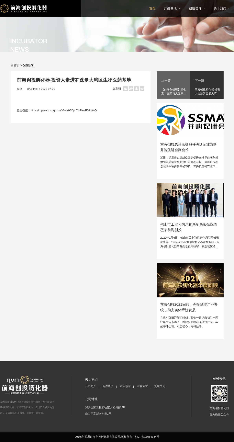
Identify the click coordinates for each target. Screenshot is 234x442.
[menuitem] (90, 386)
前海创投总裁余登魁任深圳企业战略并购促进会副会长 (188, 147)
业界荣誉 (142, 386)
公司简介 (90, 386)
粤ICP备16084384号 (146, 436)
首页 (152, 8)
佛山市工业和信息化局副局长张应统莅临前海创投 (188, 227)
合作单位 (107, 386)
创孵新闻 (28, 65)
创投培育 (197, 8)
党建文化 (159, 386)
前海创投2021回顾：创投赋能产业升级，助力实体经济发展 (189, 307)
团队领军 (125, 386)
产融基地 (172, 8)
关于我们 (222, 8)
